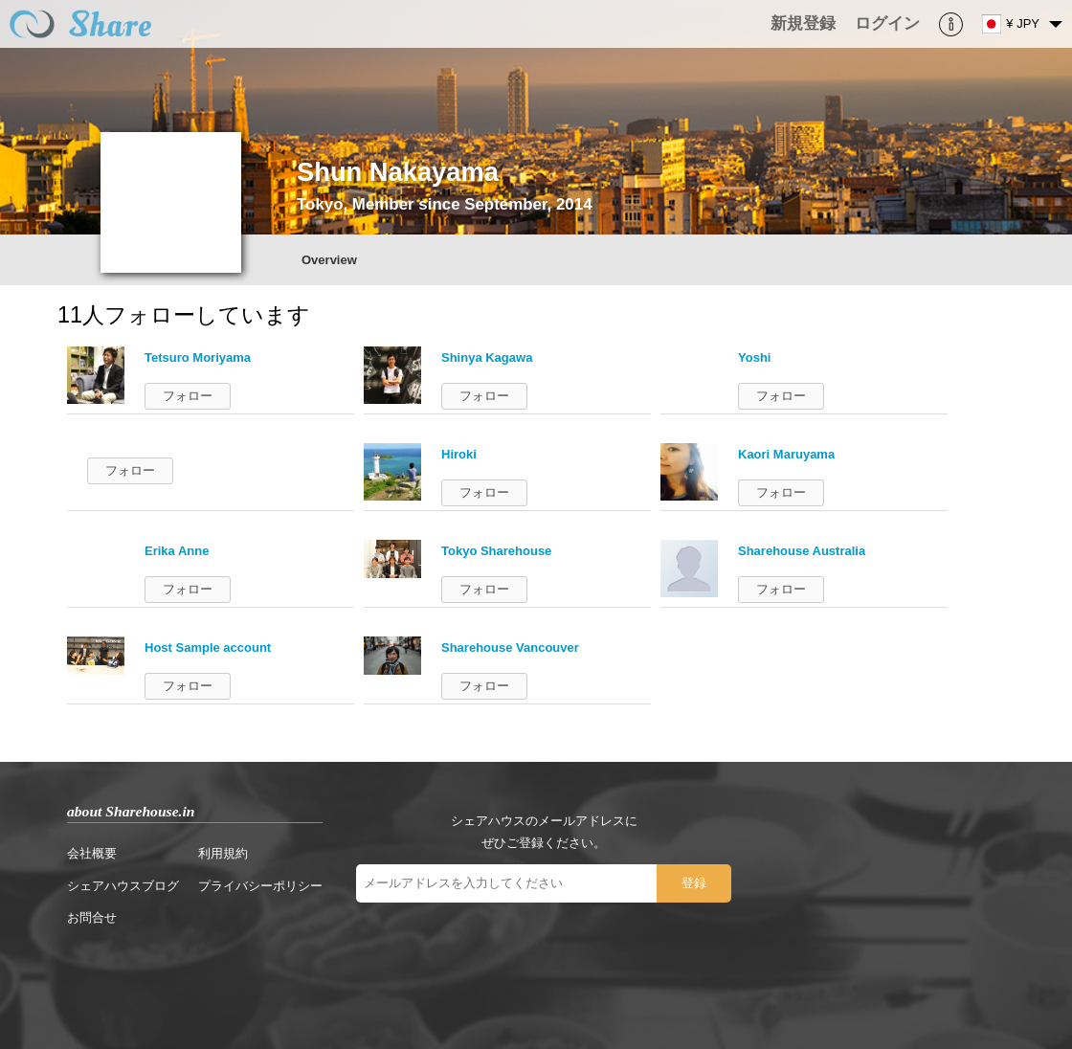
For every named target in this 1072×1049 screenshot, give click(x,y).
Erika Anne (177, 551)
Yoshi (754, 357)
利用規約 (223, 853)
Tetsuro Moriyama (198, 357)
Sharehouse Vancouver (510, 647)
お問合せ (92, 917)
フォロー (187, 396)
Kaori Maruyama (786, 454)
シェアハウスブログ (123, 886)
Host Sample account (208, 647)
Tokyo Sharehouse (496, 551)
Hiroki (459, 454)
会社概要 (92, 853)
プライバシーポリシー (260, 886)
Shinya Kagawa (486, 357)
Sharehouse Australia (801, 551)
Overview (329, 260)
